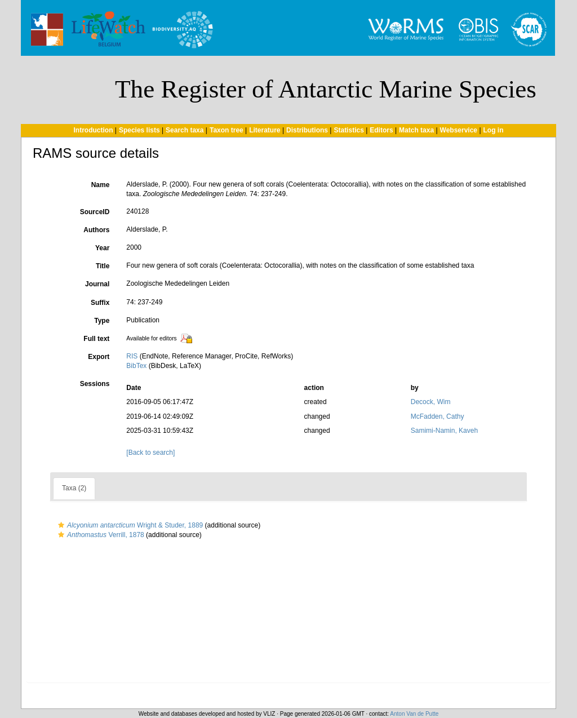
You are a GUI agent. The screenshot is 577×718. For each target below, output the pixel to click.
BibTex (136, 366)
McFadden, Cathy (437, 416)
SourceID (95, 212)
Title (102, 266)
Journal (97, 284)
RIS (131, 356)
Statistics (348, 130)
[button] (61, 525)
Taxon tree (226, 130)
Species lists (139, 130)
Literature (264, 130)
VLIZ (269, 714)
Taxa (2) (74, 488)
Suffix (100, 303)
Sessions (95, 384)
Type (101, 321)
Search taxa (184, 130)
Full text (96, 339)
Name (100, 185)
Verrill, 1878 (99, 535)
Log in (493, 130)
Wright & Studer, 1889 (129, 525)
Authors (96, 230)
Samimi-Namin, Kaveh (444, 431)
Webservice (459, 130)
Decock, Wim (431, 402)
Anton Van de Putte (414, 714)
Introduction (93, 130)
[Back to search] (150, 452)
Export (98, 357)
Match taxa (416, 130)
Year (102, 248)
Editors (381, 130)
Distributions (307, 130)
